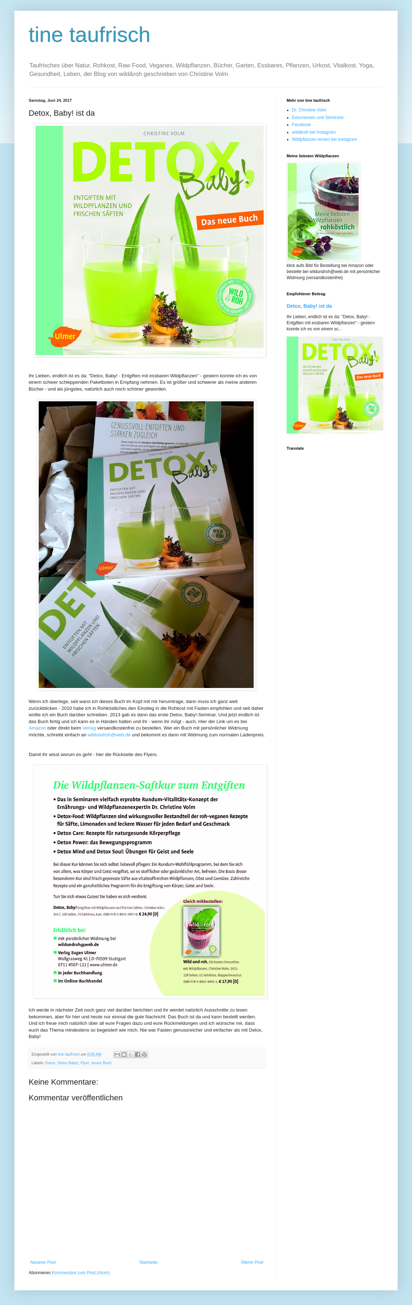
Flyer (85, 1063)
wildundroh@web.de (109, 734)
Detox (50, 1063)
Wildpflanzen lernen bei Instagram (324, 139)
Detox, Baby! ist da (309, 306)
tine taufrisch (89, 35)
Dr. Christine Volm (309, 110)
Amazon (37, 728)
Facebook (301, 124)
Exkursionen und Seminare (318, 117)
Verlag (89, 728)
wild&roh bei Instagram (314, 132)
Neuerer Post (43, 1262)
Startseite (148, 1262)
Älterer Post (252, 1262)
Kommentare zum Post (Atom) (81, 1272)
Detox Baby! (67, 1063)
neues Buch (101, 1063)
